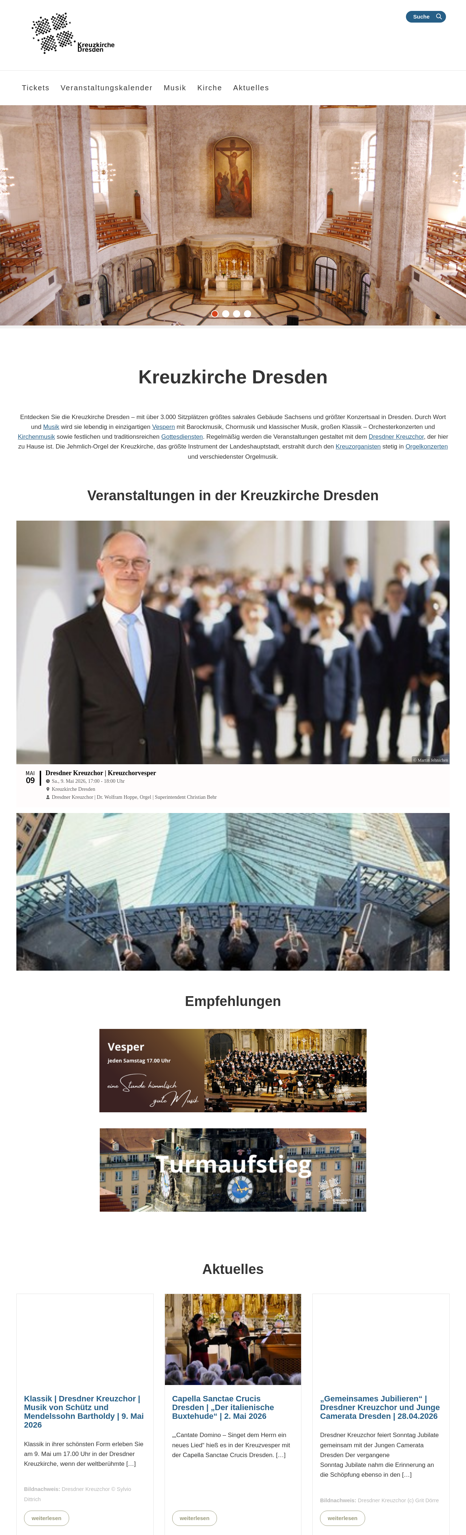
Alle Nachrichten (278, 1520)
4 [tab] (249, 315)
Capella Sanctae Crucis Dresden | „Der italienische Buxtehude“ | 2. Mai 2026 (223, 1347)
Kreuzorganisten (358, 446)
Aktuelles (251, 88)
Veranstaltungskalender (107, 88)
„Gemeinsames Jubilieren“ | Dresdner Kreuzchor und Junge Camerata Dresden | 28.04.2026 (380, 1347)
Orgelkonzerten (427, 446)
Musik (51, 426)
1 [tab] (216, 315)
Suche (421, 16)
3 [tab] (238, 315)
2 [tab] (227, 315)
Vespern (163, 426)
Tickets (36, 88)
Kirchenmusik (36, 436)
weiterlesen (47, 1458)
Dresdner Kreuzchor (396, 436)
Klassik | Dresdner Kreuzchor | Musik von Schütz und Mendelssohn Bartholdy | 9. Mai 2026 (84, 1352)
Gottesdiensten (182, 436)
